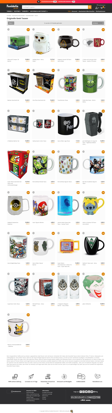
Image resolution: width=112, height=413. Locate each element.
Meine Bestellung (30, 400)
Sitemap (44, 399)
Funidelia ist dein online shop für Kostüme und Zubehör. (12, 7)
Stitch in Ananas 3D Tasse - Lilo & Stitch (90, 223)
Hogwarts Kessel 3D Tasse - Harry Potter (65, 60)
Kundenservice (16, 391)
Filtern (10, 23)
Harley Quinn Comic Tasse (39, 141)
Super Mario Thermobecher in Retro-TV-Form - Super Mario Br (65, 264)
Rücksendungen (30, 392)
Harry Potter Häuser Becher (38, 264)
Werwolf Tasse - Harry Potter (38, 304)
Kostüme (17, 11)
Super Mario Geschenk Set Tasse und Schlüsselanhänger (14, 183)
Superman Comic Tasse (14, 304)
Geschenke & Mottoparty (38, 11)
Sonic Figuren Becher (38, 222)
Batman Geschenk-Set (13, 100)
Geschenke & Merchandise (18, 15)
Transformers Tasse (63, 100)
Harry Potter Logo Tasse (64, 141)
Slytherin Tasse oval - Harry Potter (90, 264)
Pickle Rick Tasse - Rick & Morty (89, 101)
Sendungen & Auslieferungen (33, 395)
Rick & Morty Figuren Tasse (65, 181)
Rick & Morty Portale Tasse (39, 181)
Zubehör (25, 11)
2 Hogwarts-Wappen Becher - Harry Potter (63, 304)
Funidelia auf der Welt (47, 392)
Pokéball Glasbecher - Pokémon (13, 223)
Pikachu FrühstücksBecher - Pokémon (14, 345)
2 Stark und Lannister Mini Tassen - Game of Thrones (90, 60)
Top (69, 11)
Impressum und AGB (47, 394)
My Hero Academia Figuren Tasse (90, 182)
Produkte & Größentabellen (32, 399)
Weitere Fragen (30, 397)
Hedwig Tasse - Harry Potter (38, 60)
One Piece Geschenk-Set (39, 100)
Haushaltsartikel (30, 15)
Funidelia (9, 15)
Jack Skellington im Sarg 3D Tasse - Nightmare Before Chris (90, 142)
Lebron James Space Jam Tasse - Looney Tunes (64, 223)
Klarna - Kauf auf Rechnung (32, 394)
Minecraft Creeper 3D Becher (13, 60)
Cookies (44, 397)
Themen (9, 11)
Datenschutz (45, 395)
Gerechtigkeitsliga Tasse (14, 263)
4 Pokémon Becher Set (13, 141)
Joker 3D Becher (87, 304)
